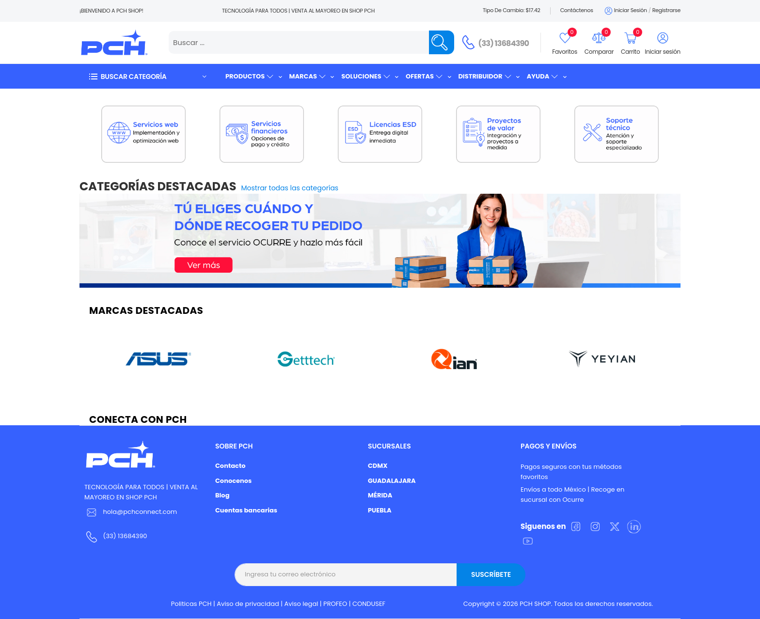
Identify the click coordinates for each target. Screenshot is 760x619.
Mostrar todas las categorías (290, 188)
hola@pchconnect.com (140, 511)
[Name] (441, 42)
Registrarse (666, 10)
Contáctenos (576, 10)
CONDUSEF (368, 603)
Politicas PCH (191, 603)
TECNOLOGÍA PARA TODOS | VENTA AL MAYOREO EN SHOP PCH (141, 492)
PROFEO (335, 603)
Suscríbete (491, 574)
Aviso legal (301, 603)
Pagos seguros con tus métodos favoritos (571, 471)
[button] (147, 76)
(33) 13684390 (503, 43)
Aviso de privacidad (248, 603)
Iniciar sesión (625, 10)
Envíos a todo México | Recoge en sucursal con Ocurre (572, 494)
